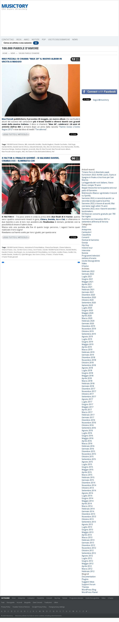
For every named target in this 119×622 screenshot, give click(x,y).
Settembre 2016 (89, 428)
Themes (85, 587)
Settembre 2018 (89, 365)
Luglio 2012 (87, 558)
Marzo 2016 (87, 443)
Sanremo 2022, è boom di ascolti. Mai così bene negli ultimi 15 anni (98, 204)
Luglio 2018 (87, 370)
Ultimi (56, 602)
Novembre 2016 (89, 422)
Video (84, 263)
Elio (44, 147)
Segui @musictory (101, 100)
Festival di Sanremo (90, 240)
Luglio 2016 (87, 433)
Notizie (35, 39)
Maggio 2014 (87, 501)
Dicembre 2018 (88, 357)
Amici (26, 39)
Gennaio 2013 (88, 542)
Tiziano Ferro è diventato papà (95, 172)
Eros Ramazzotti (67, 147)
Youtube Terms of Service (21, 607)
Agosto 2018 (87, 368)
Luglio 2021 (87, 276)
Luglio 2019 (87, 339)
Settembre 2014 (89, 490)
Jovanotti (32, 149)
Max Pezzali (7, 119)
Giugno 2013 (87, 529)
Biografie (27, 602)
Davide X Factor (7, 252)
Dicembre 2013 (88, 514)
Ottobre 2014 (88, 488)
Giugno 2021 (87, 279)
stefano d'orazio (89, 258)
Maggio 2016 (87, 438)
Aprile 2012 (87, 566)
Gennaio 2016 (88, 448)
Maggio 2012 (87, 563)
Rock (18, 39)
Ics (57, 219)
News (75, 39)
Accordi (19, 602)
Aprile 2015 (87, 472)
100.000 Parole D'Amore (15, 144)
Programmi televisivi (91, 255)
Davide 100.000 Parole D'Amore (54, 250)
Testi (2, 602)
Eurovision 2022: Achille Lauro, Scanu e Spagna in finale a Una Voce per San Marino (99, 177)
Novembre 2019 (89, 328)
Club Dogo (71, 144)
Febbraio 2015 (88, 477)
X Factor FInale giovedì (10, 257)
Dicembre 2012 (88, 545)
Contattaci (8, 39)
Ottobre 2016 (88, 425)
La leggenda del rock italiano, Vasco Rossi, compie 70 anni (97, 183)
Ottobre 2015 (88, 456)
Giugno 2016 (87, 435)
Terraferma (40, 129)
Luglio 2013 (87, 527)
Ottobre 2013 (88, 519)
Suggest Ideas (88, 581)
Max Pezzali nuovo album (61, 149)
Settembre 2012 (89, 553)
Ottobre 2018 (88, 362)
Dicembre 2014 (88, 482)
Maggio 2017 (87, 407)
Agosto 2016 (87, 430)
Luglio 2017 (87, 401)
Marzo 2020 (87, 318)
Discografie (10, 602)
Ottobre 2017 (88, 394)
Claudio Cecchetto (60, 144)
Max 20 (38, 149)
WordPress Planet (90, 592)
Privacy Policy (5, 607)
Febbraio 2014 (88, 508)
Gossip (85, 242)
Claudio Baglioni (47, 144)
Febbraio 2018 (88, 383)
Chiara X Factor (7, 250)
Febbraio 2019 (88, 352)
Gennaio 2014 (88, 511)
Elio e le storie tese (53, 147)
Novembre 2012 (89, 548)
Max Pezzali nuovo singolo (11, 151)
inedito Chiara (62, 252)
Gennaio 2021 (88, 292)
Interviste (86, 250)
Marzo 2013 (87, 537)
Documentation (89, 576)
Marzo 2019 (87, 349)
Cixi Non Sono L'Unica (24, 250)
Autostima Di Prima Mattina (34, 247)
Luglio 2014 (87, 495)
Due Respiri (18, 252)
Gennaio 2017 (88, 417)
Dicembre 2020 (88, 294)
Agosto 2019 (87, 336)
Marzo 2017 (87, 412)
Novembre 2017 (89, 391)
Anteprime (86, 229)
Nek (23, 151)
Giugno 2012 (87, 561)
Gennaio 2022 (88, 274)
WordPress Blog (89, 589)
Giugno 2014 (87, 498)
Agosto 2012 (87, 555)
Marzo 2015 (87, 474)
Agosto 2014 (87, 493)
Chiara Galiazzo (65, 247)
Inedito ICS (17, 254)
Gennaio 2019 (88, 354)
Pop (44, 39)
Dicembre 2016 (88, 420)
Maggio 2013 (87, 532)
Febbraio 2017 (88, 414)
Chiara (43, 219)
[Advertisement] (72, 18)
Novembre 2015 (89, 454)
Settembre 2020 (89, 302)
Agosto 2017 (87, 399)
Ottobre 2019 (88, 331)
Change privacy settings (57, 607)
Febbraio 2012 (88, 571)
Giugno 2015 (87, 467)
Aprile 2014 (87, 503)
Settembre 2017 (89, 396)
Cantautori (86, 232)
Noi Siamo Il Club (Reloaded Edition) (38, 151)
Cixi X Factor (37, 250)
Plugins (85, 579)
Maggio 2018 (87, 375)
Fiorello (76, 147)
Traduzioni (48, 602)
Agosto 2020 (87, 305)
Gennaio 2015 (88, 480)
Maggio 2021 (87, 281)
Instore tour (87, 247)
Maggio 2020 (87, 313)
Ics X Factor (52, 252)
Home (4, 53)
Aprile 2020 (87, 315)
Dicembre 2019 (88, 326)
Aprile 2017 (87, 409)
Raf (53, 151)
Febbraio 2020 (88, 321)
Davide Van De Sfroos (21, 147)
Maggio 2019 (87, 344)
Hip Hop (85, 245)
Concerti (85, 237)
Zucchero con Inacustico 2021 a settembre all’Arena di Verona (95, 220)
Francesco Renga (8, 149)
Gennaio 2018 (88, 386)
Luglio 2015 (87, 464)
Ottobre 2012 (88, 550)
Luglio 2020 (87, 307)
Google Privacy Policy (39, 607)
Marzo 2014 (87, 506)
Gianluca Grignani (21, 149)
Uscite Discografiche (59, 39)
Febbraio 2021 (88, 289)
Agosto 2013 (87, 524)
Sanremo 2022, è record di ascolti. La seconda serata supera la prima (98, 199)
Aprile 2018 (87, 378)
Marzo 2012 (87, 568)
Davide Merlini (7, 147)
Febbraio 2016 (88, 446)
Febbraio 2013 (88, 540)
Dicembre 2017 (88, 388)
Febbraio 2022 (88, 271)
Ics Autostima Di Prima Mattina (36, 252)
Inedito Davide (7, 254)
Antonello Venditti (34, 144)
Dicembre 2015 (88, 451)
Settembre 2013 (89, 521)
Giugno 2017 (87, 404)
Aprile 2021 (87, 284)
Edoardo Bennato (36, 147)
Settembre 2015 (89, 459)
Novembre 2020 (89, 297)
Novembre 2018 (89, 360)
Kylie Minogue (27, 254)
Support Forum (88, 584)
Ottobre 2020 (88, 300)
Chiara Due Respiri (51, 247)
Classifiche (86, 234)
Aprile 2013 (87, 535)
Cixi (63, 219)
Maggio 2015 (87, 469)
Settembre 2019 (89, 334)
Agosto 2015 (87, 461)
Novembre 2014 (89, 485)
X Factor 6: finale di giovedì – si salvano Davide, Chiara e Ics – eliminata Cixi (30, 159)
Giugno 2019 (87, 341)
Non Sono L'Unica (39, 254)
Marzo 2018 (87, 381)
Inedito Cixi (72, 252)
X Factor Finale (58, 254)
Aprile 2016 (87, 441)
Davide (51, 219)
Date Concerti (37, 602)
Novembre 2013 (89, 516)
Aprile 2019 (87, 347)
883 (26, 144)
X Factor (49, 254)
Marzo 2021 (87, 287)
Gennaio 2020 (88, 323)
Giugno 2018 (87, 373)
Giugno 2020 (87, 310)
